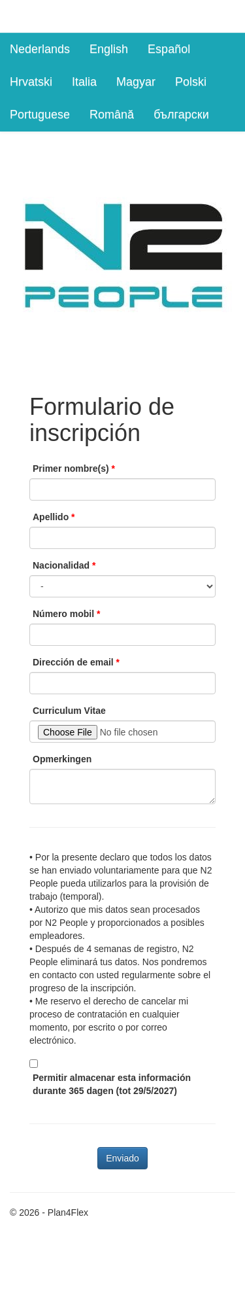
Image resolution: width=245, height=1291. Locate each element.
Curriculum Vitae (69, 710)
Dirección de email (73, 662)
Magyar (135, 81)
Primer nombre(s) (71, 468)
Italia (84, 81)
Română (112, 114)
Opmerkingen (62, 759)
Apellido (51, 517)
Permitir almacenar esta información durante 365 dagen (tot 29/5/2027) (112, 1084)
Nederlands (40, 49)
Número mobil (63, 614)
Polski (190, 81)
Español (169, 49)
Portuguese (40, 114)
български (181, 114)
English (109, 49)
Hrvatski (31, 81)
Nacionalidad (61, 565)
